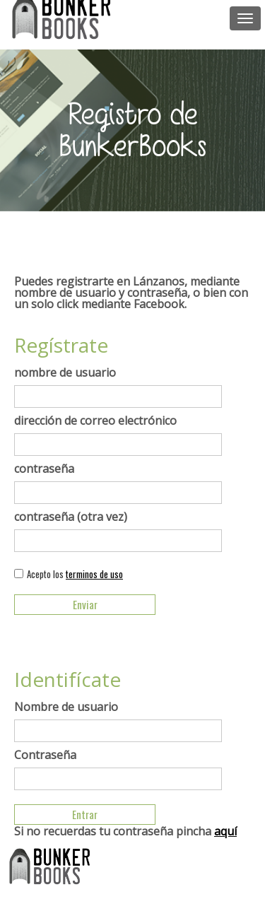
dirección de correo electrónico (95, 420)
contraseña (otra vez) (70, 516)
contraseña (44, 468)
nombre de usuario (65, 372)
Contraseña (45, 754)
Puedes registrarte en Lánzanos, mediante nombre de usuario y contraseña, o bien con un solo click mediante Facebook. (131, 293)
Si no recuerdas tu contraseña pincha (125, 831)
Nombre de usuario (66, 706)
